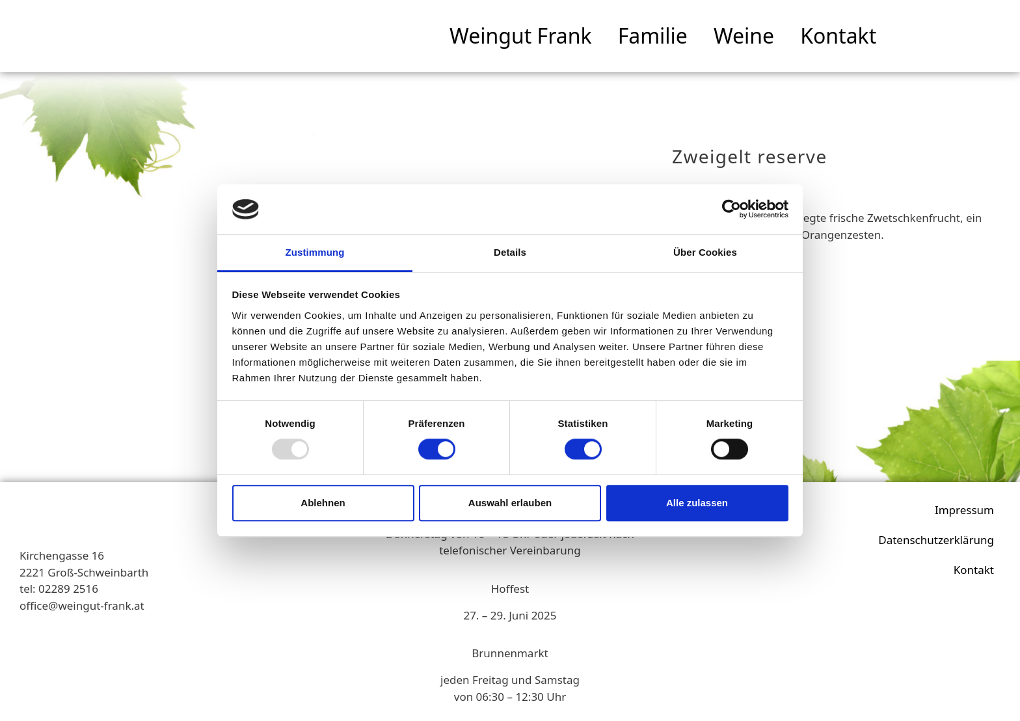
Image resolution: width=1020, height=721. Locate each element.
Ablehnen (323, 502)
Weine (744, 35)
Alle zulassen (697, 502)
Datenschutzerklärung (936, 539)
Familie (653, 35)
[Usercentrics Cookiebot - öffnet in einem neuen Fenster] (731, 209)
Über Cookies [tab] (705, 252)
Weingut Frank (521, 35)
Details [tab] (510, 252)
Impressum (964, 509)
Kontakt (838, 35)
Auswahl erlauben (510, 502)
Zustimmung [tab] (315, 252)
